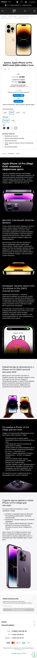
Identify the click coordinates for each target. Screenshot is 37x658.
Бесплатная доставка (11, 140)
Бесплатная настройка (11, 146)
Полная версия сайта (18, 653)
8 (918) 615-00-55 (18, 638)
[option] (18, 39)
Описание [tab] (4, 153)
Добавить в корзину (18, 95)
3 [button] (21, 59)
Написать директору (18, 649)
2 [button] (18, 59)
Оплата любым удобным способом (14, 138)
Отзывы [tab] (17, 153)
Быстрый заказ (18, 101)
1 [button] (16, 59)
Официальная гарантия (11, 136)
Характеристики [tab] (11, 153)
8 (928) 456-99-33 (13, 5)
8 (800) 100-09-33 (27, 5)
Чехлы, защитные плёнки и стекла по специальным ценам (19, 143)
